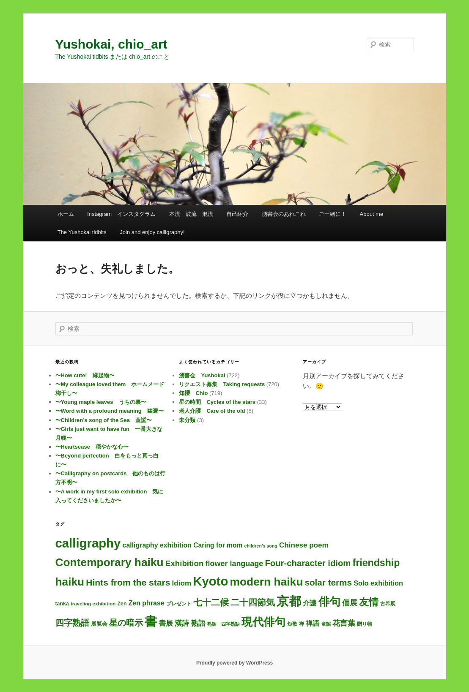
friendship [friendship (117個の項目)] (376, 562)
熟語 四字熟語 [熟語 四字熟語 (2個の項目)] (223, 624)
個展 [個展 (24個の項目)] (349, 603)
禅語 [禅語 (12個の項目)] (312, 623)
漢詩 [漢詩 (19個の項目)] (182, 623)
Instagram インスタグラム (121, 214)
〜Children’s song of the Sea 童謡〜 (103, 420)
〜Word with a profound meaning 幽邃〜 (109, 411)
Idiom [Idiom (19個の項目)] (182, 583)
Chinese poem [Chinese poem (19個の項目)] (304, 545)
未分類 (187, 420)
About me (372, 214)
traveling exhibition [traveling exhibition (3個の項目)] (93, 603)
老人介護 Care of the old (212, 411)
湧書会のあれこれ (284, 214)
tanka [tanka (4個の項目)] (62, 604)
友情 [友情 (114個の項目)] (368, 602)
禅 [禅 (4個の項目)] (301, 624)
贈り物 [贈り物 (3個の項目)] (364, 624)
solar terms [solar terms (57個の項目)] (328, 582)
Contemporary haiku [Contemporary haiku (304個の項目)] (109, 562)
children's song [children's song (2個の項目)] (260, 545)
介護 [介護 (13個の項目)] (309, 603)
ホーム (66, 214)
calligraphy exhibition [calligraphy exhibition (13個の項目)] (157, 545)
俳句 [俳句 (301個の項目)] (329, 601)
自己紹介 (237, 214)
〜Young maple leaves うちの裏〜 (100, 402)
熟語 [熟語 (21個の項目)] (198, 623)
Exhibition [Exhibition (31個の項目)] (184, 563)
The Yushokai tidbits (82, 232)
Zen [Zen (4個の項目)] (121, 604)
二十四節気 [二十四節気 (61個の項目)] (252, 602)
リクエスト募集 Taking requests (222, 384)
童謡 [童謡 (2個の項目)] (326, 624)
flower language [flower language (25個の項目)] (234, 563)
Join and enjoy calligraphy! (152, 232)
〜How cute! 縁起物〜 (85, 375)
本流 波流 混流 (191, 214)
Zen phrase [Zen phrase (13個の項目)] (147, 603)
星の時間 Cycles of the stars (217, 402)
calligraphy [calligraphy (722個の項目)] (88, 543)
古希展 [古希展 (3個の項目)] (387, 603)
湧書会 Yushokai (202, 375)
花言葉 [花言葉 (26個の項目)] (343, 623)
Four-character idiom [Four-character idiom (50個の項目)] (308, 563)
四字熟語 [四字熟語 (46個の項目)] (72, 622)
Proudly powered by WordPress (234, 663)
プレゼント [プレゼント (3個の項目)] (179, 603)
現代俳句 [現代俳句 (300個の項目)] (263, 622)
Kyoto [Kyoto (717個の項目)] (210, 581)
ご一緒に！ (332, 214)
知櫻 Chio (193, 393)
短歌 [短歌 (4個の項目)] (292, 624)
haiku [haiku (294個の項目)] (70, 581)
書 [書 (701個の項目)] (151, 621)
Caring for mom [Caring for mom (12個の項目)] (217, 545)
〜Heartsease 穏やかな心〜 (92, 447)
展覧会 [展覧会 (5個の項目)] (99, 624)
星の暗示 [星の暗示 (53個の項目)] (126, 622)
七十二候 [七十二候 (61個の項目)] (211, 602)
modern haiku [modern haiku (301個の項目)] (266, 581)
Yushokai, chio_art (111, 44)
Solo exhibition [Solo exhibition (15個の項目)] (378, 583)
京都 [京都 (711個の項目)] (289, 601)
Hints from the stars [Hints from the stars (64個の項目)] (128, 582)
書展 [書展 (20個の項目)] (166, 623)
